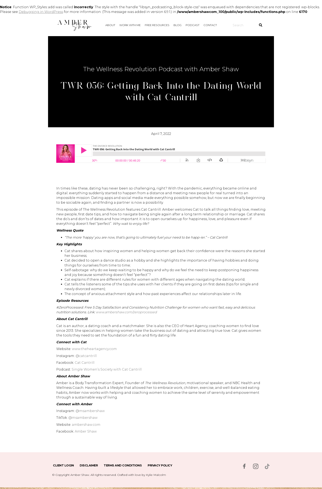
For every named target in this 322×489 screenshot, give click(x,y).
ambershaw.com (86, 425)
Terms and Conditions (123, 465)
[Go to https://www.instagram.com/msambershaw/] (255, 467)
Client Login (63, 465)
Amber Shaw (86, 431)
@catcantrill (86, 356)
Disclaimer (89, 465)
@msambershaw (90, 411)
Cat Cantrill (84, 363)
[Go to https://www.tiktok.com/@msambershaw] (267, 466)
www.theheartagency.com (94, 349)
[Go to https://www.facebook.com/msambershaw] (244, 467)
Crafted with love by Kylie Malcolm (141, 475)
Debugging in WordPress (41, 12)
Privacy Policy (160, 465)
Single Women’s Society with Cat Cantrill (107, 369)
